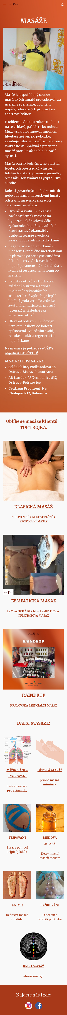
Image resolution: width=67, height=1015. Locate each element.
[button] (4, 5)
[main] (33, 21)
